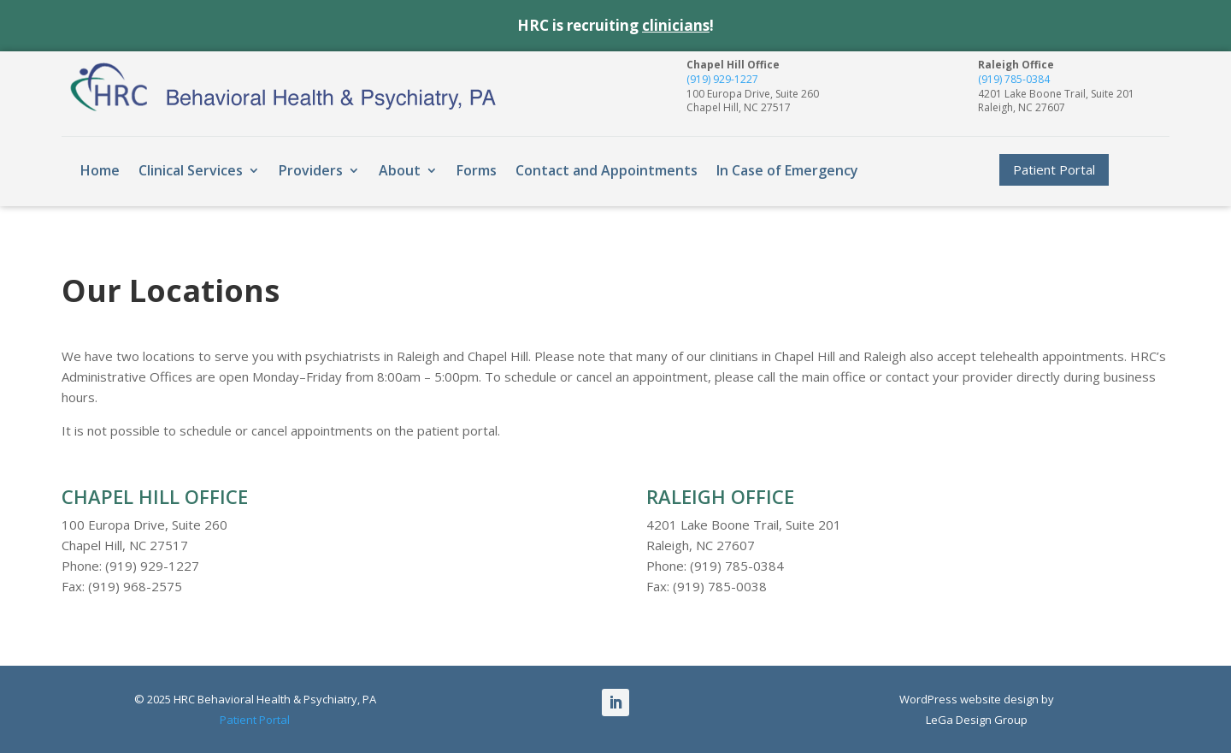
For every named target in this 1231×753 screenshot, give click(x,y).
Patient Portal (1054, 169)
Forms (476, 170)
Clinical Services (190, 170)
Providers (311, 170)
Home (100, 170)
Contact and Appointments (606, 170)
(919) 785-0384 (1014, 79)
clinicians (676, 25)
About (400, 170)
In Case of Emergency (787, 170)
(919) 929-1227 (722, 79)
